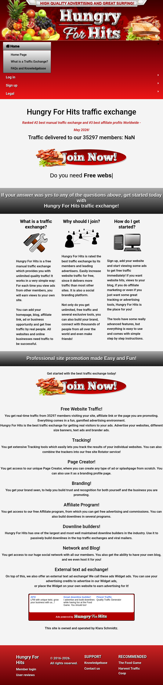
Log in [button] (10, 77)
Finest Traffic (104, 597)
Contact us (92, 668)
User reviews (25, 675)
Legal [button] (10, 93)
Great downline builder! (77, 597)
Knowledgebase (95, 663)
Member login (26, 669)
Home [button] (12, 46)
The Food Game (129, 663)
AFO (33, 597)
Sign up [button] (11, 85)
